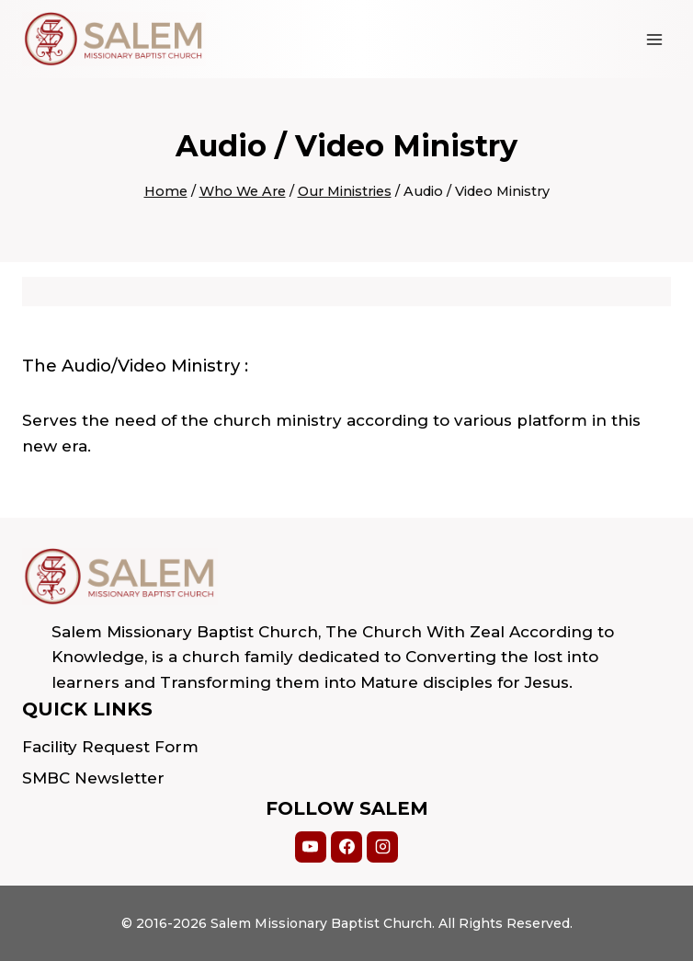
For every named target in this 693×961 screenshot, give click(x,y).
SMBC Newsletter (93, 778)
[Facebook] (346, 847)
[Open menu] (654, 39)
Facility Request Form (110, 747)
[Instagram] (382, 847)
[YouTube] (310, 847)
